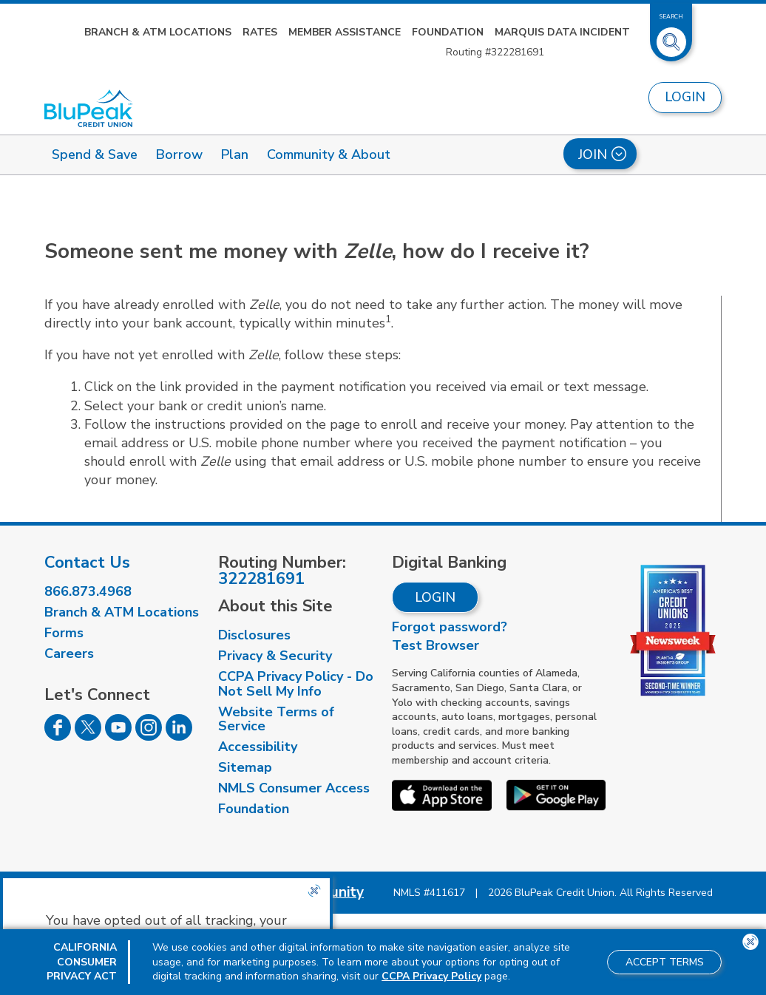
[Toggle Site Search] (671, 36)
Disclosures (254, 635)
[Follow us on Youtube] (118, 736)
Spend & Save (95, 154)
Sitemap (245, 767)
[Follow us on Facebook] (57, 736)
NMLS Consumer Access (294, 788)
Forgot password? (449, 627)
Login (435, 597)
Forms (64, 633)
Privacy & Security (275, 656)
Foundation (448, 32)
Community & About (328, 154)
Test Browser (435, 645)
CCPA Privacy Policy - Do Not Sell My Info (295, 684)
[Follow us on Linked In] (179, 736)
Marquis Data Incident (562, 32)
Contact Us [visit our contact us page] (87, 562)
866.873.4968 (88, 591)
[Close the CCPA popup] (314, 891)
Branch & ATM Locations (157, 32)
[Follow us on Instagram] (148, 736)
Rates (260, 32)
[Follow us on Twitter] (88, 736)
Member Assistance (344, 32)
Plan (234, 154)
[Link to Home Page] (88, 108)
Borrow (179, 154)
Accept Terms (665, 962)
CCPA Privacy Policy (431, 976)
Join (602, 154)
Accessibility (257, 746)
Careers (69, 653)
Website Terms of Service (276, 719)
